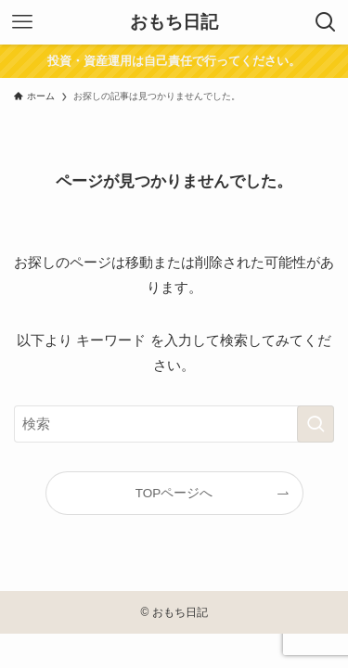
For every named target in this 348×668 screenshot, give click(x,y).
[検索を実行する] (315, 424)
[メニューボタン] (22, 22)
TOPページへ (174, 493)
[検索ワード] (174, 424)
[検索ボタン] (325, 22)
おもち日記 (174, 23)
